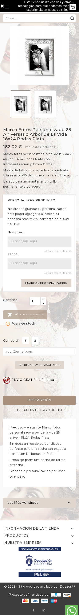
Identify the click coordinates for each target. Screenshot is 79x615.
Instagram (43, 610)
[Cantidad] (34, 301)
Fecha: (13, 254)
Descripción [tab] (39, 400)
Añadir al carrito (25, 314)
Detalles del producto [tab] (39, 410)
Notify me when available (39, 365)
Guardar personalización (46, 283)
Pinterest (35, 340)
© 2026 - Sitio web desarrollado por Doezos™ (39, 586)
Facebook (33, 610)
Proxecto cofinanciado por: (35, 594)
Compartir (25, 340)
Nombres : (16, 232)
